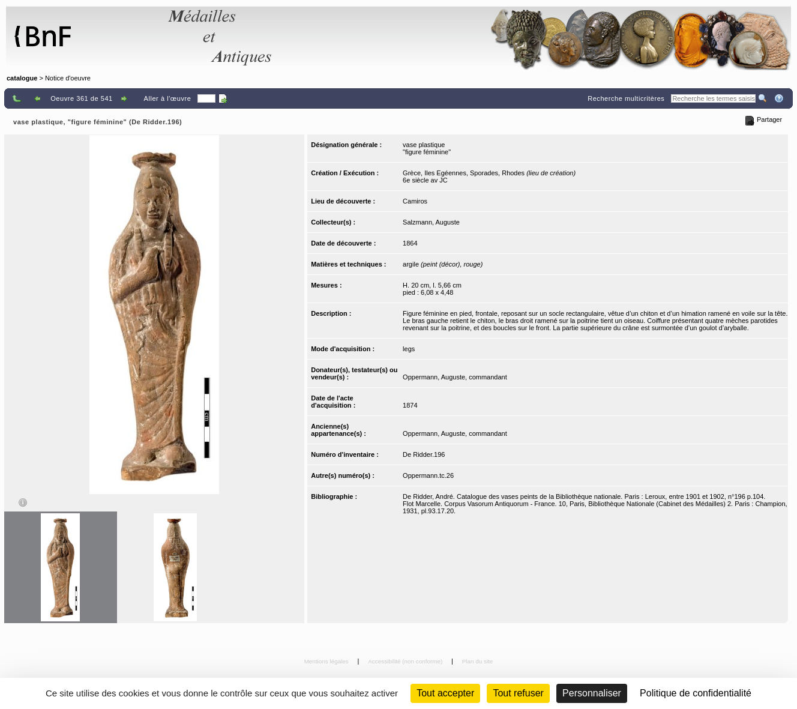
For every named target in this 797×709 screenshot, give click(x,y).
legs (409, 348)
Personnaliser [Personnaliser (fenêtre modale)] (591, 693)
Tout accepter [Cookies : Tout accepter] (445, 693)
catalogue (22, 78)
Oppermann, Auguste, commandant (455, 377)
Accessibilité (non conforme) (406, 661)
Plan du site (477, 661)
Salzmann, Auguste (431, 222)
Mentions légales (327, 661)
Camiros (415, 201)
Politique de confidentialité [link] (695, 693)
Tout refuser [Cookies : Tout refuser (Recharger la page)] (518, 693)
